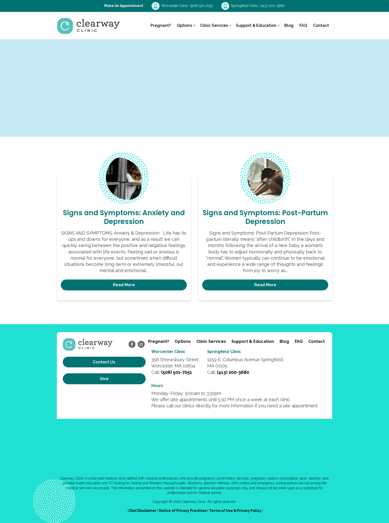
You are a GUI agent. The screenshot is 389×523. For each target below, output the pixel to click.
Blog (288, 25)
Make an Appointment (123, 6)
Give (104, 378)
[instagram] (141, 344)
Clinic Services (214, 25)
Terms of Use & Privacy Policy (235, 511)
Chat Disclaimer (142, 511)
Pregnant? (161, 25)
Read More (124, 284)
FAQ (303, 25)
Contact (321, 25)
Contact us (104, 362)
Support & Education (256, 25)
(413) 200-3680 (272, 6)
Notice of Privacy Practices (183, 511)
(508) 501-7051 (202, 6)
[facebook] (132, 344)
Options (184, 25)
